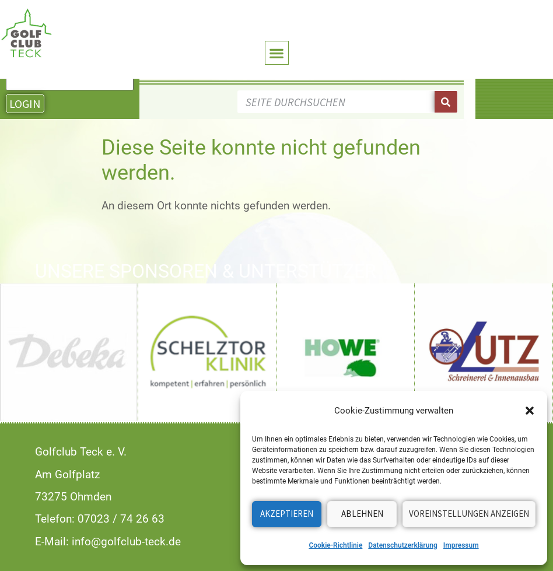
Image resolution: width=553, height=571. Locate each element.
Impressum (461, 545)
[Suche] (446, 102)
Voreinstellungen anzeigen (469, 513)
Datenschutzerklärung (403, 545)
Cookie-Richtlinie (335, 545)
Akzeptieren (286, 513)
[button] (530, 410)
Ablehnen (362, 513)
